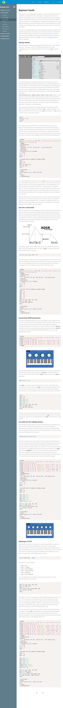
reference (53, 84)
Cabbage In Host (7, 29)
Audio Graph (6, 24)
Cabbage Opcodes (6, 38)
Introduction (6, 15)
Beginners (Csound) (7, 10)
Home (33, 2)
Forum (58, 2)
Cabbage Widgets (6, 36)
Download (39, 2)
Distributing (6, 31)
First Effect (6, 22)
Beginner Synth (7, 19)
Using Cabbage (6, 12)
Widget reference (31, 39)
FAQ (53, 2)
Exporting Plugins (7, 26)
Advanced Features (7, 33)
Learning (46, 2)
